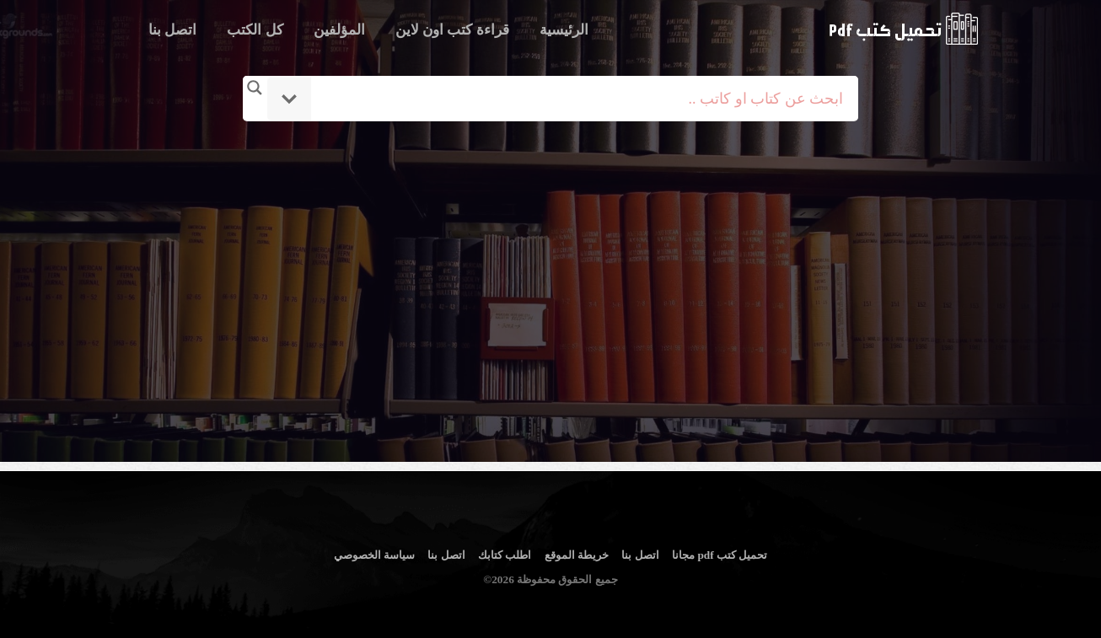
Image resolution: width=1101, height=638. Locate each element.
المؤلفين (339, 30)
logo (903, 28)
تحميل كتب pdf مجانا (719, 555)
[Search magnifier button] (254, 87)
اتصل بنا (172, 30)
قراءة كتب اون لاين (452, 30)
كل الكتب (254, 30)
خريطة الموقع (577, 555)
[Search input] (573, 98)
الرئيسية (564, 30)
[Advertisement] (553, 272)
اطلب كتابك (504, 555)
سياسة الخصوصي (374, 555)
